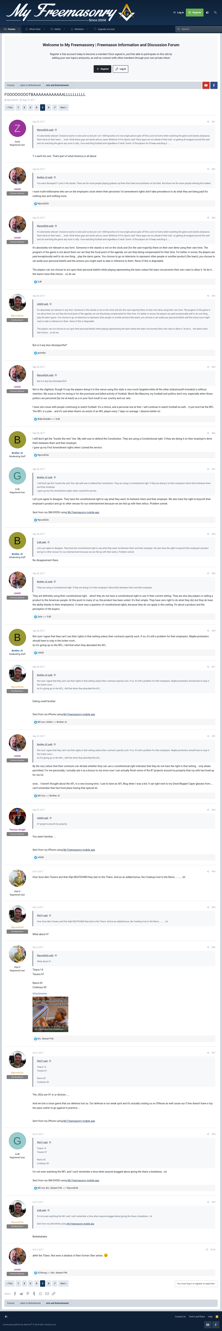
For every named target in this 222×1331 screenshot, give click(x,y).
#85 (213, 367)
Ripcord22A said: (45, 130)
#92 (213, 736)
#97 (213, 1053)
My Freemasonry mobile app (83, 512)
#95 (213, 907)
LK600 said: (43, 304)
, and (52, 722)
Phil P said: (42, 915)
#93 (213, 810)
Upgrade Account (106, 29)
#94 (213, 871)
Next (62, 107)
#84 (213, 296)
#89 (213, 573)
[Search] (215, 12)
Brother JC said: (45, 177)
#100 (212, 1249)
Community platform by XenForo (29, 1324)
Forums (11, 29)
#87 (213, 469)
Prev (10, 107)
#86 (213, 433)
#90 (213, 631)
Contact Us (180, 1316)
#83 (213, 217)
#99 (213, 1202)
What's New (34, 29)
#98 (213, 1134)
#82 (213, 169)
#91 (213, 667)
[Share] (208, 122)
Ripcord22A (12, 100)
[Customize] (207, 12)
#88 (213, 534)
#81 (213, 121)
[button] (19, 29)
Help (210, 1316)
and (49, 419)
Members (79, 29)
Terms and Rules (197, 1316)
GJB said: (41, 542)
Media (58, 29)
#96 (213, 947)
